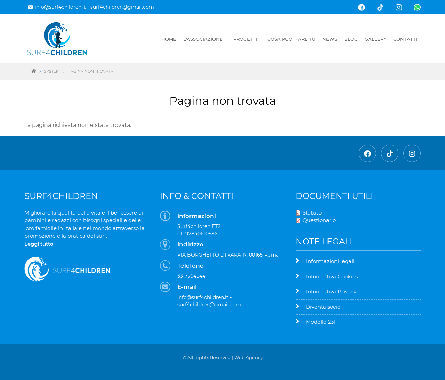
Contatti (405, 39)
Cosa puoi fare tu (291, 39)
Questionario (319, 220)
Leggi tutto (39, 244)
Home (168, 39)
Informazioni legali (330, 261)
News (329, 39)
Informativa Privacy (331, 291)
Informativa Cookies (332, 276)
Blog (351, 39)
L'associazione (203, 39)
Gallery (375, 39)
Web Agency (248, 357)
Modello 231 (320, 321)
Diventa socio (323, 307)
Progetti (245, 39)
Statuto (312, 212)
